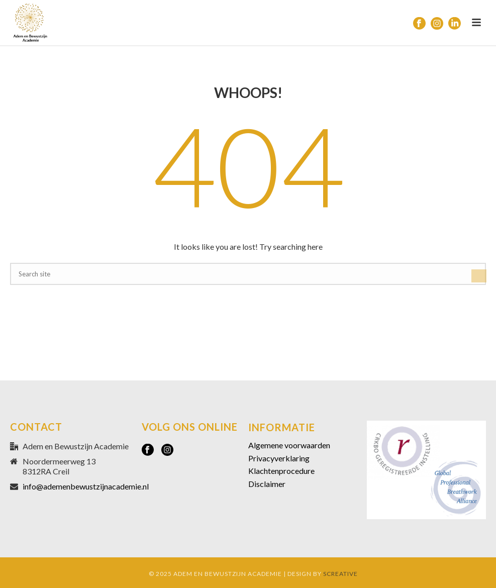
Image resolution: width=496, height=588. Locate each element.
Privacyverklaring (279, 458)
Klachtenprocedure (281, 470)
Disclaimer (266, 483)
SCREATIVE (340, 573)
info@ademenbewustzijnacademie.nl (86, 486)
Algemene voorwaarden (289, 445)
